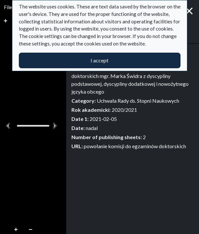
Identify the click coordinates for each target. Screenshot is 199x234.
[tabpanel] (132, 99)
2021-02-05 (103, 119)
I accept (99, 60)
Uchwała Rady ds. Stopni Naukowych (138, 101)
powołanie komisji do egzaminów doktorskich (135, 146)
